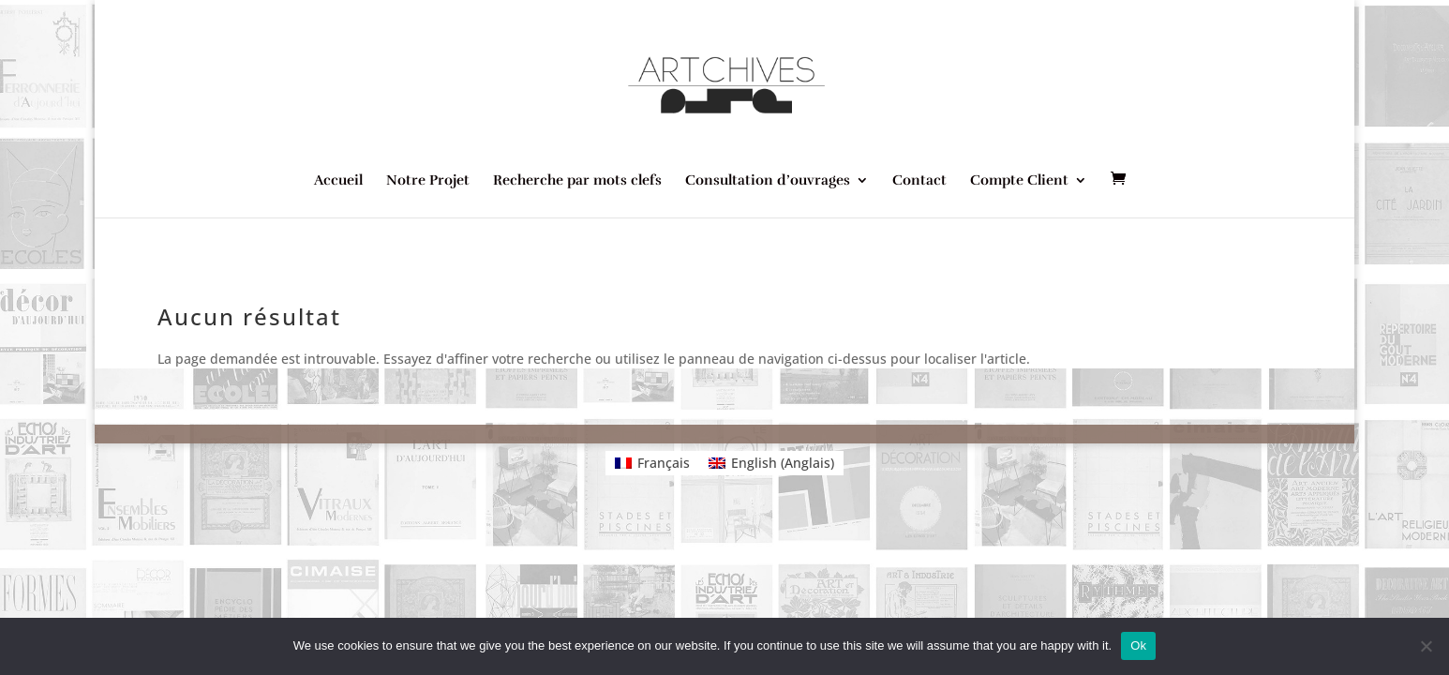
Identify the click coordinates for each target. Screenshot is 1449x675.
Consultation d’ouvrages (767, 180)
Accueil (338, 180)
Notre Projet (428, 180)
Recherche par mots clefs (577, 180)
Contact (919, 180)
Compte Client (1019, 180)
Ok (1138, 645)
